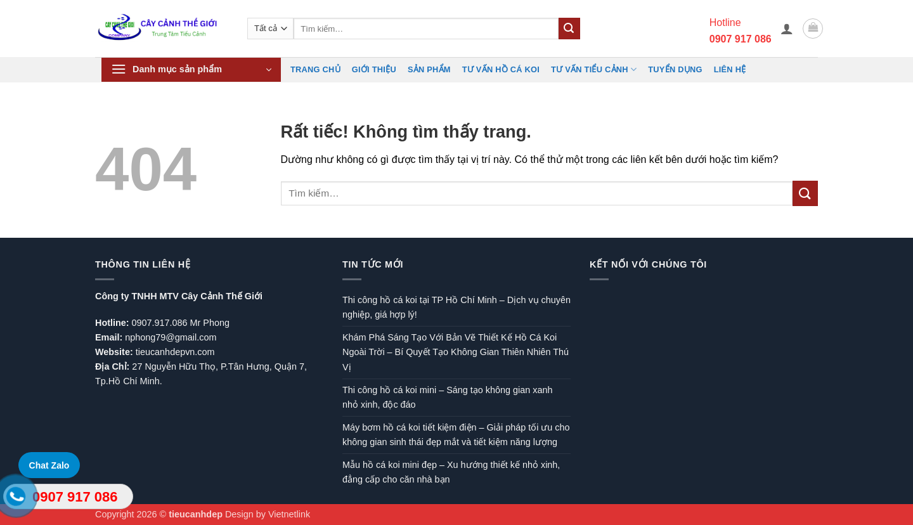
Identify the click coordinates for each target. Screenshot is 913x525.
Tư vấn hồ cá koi (501, 69)
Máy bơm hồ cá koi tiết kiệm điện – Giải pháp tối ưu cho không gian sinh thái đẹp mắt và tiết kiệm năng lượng (456, 434)
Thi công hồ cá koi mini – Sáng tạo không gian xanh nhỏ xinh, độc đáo (447, 397)
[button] (786, 28)
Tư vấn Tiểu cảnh (594, 69)
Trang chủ (315, 69)
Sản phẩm (429, 69)
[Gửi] (569, 28)
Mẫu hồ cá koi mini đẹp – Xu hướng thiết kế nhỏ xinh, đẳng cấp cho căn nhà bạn (451, 472)
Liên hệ (730, 69)
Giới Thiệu (374, 69)
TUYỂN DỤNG (675, 69)
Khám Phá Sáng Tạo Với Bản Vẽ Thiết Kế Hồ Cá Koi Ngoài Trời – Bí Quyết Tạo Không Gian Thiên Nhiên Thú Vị (455, 352)
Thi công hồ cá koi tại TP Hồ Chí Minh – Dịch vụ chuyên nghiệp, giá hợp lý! (456, 307)
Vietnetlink (289, 514)
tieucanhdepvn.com (175, 352)
